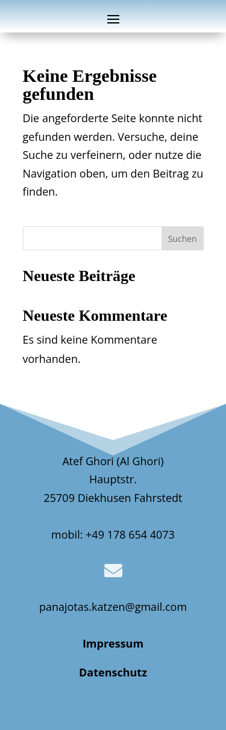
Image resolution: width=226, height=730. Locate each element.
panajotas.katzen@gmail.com (113, 606)
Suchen (182, 238)
